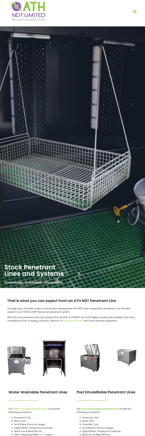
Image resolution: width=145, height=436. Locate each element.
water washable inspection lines (30, 408)
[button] (135, 12)
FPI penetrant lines (73, 320)
